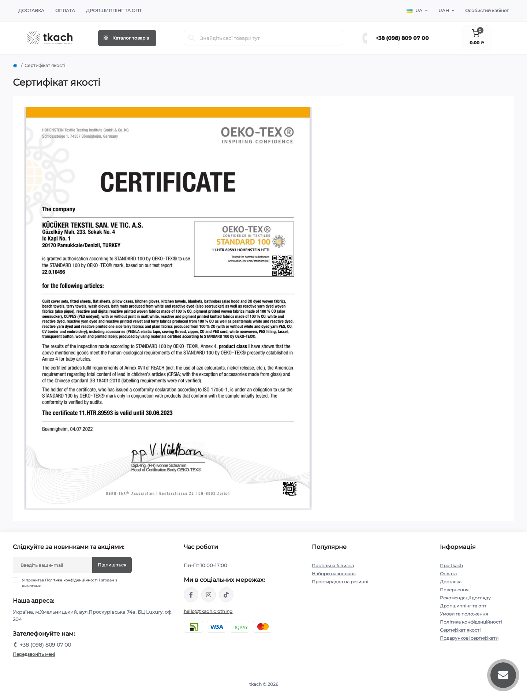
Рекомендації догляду (465, 598)
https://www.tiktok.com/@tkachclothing (226, 595)
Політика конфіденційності (71, 580)
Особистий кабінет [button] (487, 10)
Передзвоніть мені (34, 654)
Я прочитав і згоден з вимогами (69, 582)
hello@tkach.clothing (208, 611)
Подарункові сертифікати (469, 638)
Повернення (454, 589)
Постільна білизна (333, 565)
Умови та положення (464, 614)
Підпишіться (112, 565)
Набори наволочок (334, 573)
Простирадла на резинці (340, 581)
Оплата (65, 10)
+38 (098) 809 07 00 (402, 38)
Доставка (31, 10)
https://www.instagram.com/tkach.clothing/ (208, 595)
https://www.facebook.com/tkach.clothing (191, 595)
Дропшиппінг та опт (114, 10)
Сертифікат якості (460, 630)
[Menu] (127, 38)
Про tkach (451, 565)
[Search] (192, 38)
